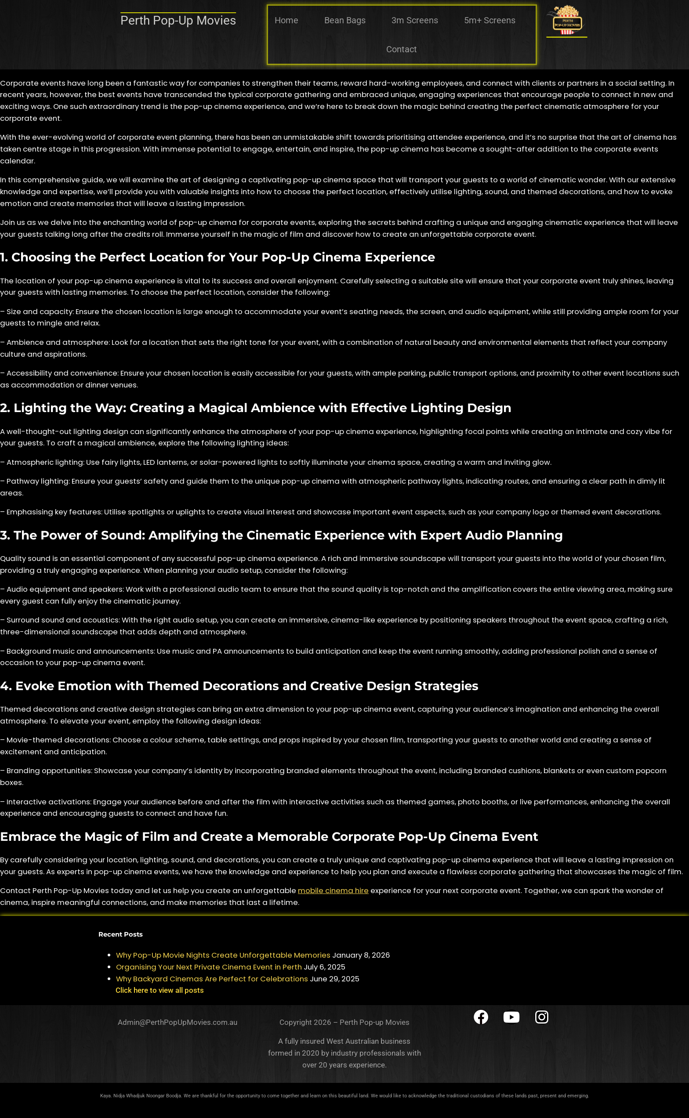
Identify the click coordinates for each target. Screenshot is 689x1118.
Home (286, 20)
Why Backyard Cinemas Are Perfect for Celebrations (212, 978)
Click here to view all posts (160, 990)
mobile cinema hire (333, 890)
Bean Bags (345, 20)
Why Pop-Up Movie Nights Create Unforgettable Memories (223, 955)
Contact (401, 49)
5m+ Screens (489, 20)
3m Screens (415, 20)
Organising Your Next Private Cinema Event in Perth (209, 967)
